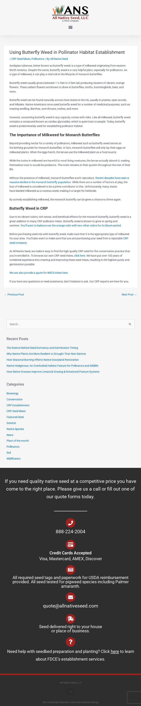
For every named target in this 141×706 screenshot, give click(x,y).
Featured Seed (15, 417)
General (11, 423)
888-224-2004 (70, 531)
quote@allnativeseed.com (70, 606)
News (10, 434)
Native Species (15, 429)
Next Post (129, 294)
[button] (70, 27)
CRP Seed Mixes (20, 58)
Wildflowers (13, 458)
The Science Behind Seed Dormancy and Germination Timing (42, 347)
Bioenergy (12, 393)
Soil (9, 452)
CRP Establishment (18, 405)
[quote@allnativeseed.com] (70, 597)
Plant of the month (18, 440)
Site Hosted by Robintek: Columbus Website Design (71, 702)
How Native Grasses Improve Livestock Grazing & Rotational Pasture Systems (53, 371)
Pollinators (37, 58)
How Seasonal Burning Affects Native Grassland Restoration (43, 359)
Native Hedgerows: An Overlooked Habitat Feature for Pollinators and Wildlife (53, 365)
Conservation (15, 399)
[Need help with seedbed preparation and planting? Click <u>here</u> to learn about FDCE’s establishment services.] (70, 642)
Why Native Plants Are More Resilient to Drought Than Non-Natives (46, 353)
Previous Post (14, 294)
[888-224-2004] (70, 523)
